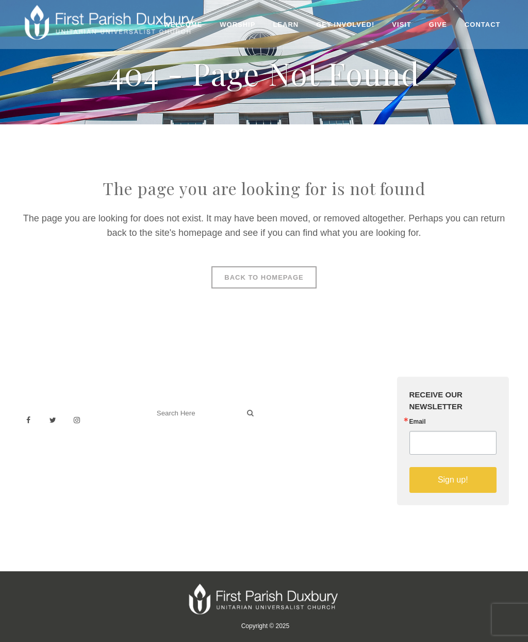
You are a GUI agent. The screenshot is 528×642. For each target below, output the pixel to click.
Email (417, 422)
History (286, 431)
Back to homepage (263, 277)
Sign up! (453, 479)
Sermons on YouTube (311, 454)
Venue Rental (297, 408)
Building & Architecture (313, 442)
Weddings (291, 419)
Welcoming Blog (180, 458)
